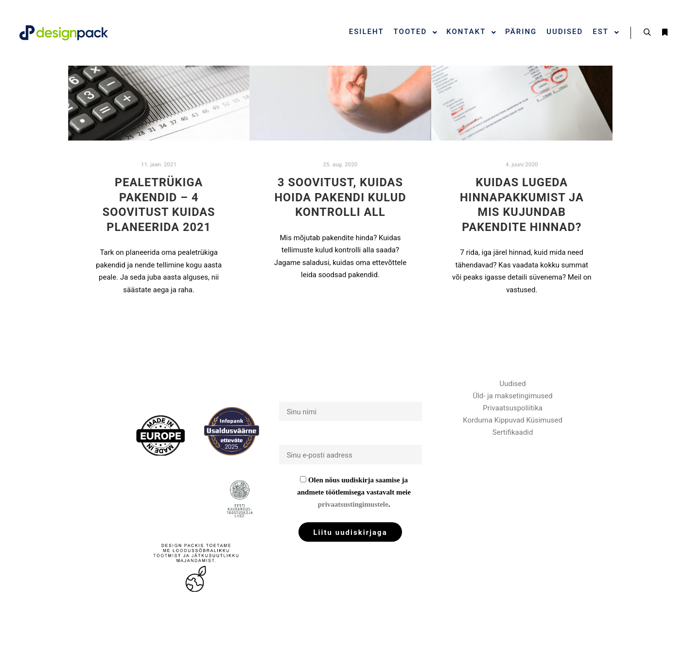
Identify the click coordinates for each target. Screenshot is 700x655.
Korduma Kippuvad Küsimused (512, 420)
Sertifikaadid (512, 432)
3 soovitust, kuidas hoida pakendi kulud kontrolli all (340, 197)
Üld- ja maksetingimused (513, 395)
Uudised (513, 383)
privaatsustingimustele (353, 504)
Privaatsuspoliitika (512, 408)
